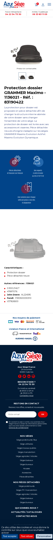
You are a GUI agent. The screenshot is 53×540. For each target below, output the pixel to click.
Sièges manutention (26, 452)
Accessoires (26, 473)
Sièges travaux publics (26, 448)
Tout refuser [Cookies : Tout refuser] (27, 536)
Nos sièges (26, 436)
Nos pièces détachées (26, 482)
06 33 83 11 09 (39, 14)
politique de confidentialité (18, 428)
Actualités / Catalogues (26, 512)
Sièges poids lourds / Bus (26, 440)
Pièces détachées (27, 477)
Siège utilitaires (26, 444)
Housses (26, 468)
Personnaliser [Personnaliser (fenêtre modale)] (44, 536)
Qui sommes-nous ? (26, 508)
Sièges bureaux (26, 464)
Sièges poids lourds (26, 486)
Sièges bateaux (26, 460)
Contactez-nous (26, 395)
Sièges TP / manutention (26, 490)
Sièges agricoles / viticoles (26, 456)
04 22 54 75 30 (13, 14)
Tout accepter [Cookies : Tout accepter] (10, 536)
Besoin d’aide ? (26, 383)
